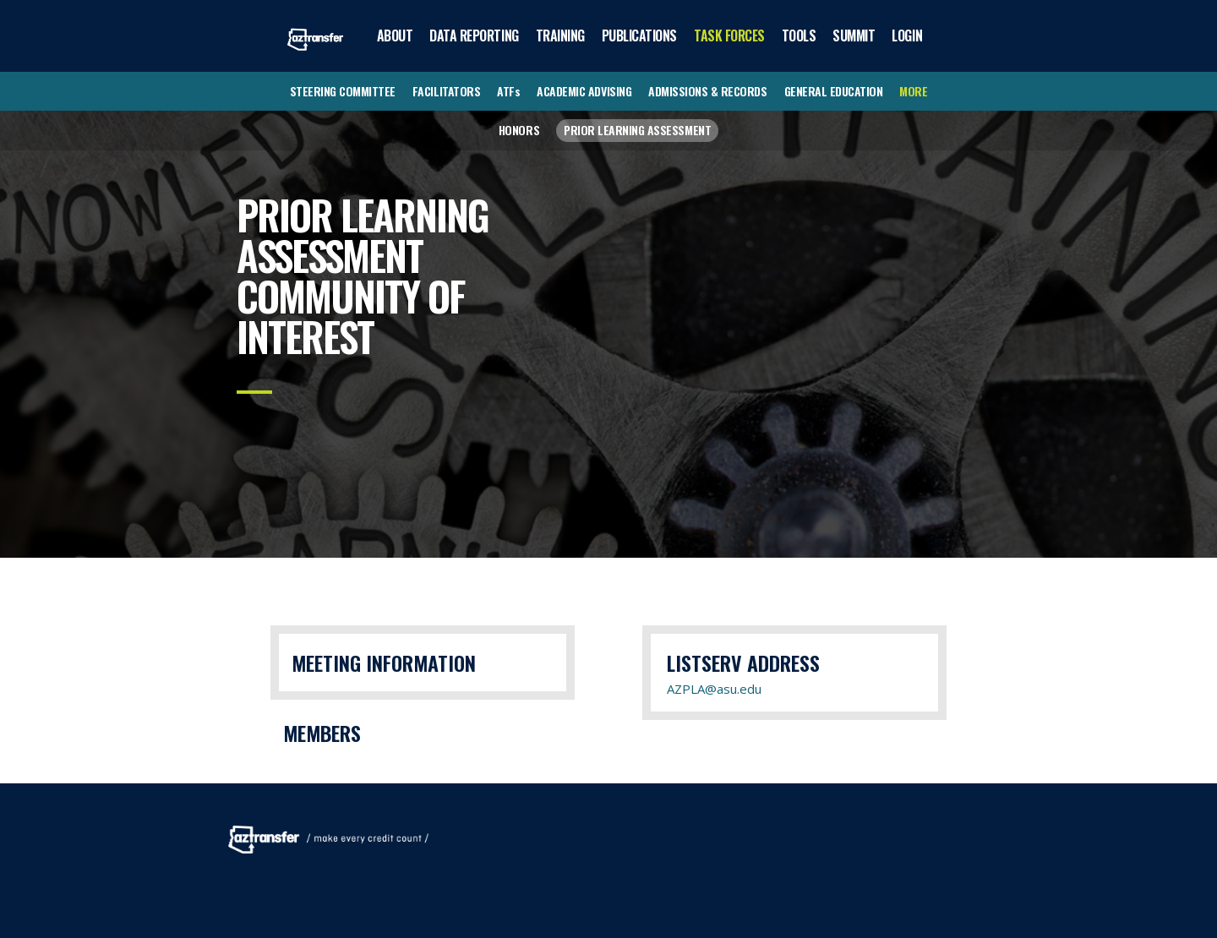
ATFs (508, 91)
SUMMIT (853, 35)
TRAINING (560, 35)
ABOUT (395, 35)
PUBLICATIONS (639, 35)
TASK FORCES (729, 35)
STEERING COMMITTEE (343, 91)
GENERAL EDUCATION (833, 91)
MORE (913, 91)
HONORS (519, 130)
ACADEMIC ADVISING (584, 91)
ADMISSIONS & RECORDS (707, 91)
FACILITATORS (446, 91)
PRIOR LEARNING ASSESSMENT (637, 130)
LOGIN (907, 35)
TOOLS (799, 35)
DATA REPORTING (473, 35)
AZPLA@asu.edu (714, 688)
